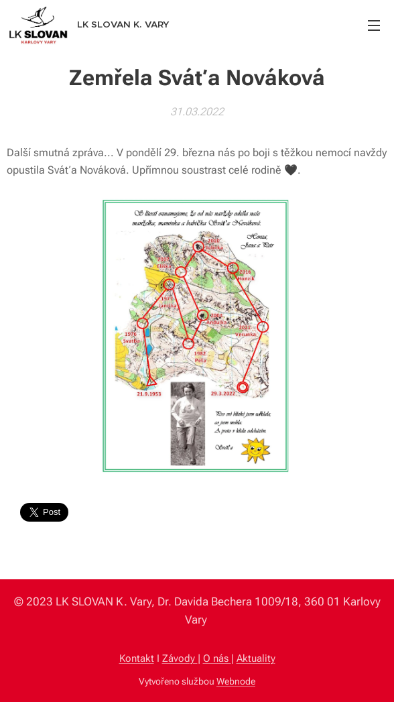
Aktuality (256, 658)
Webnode (235, 681)
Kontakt (136, 658)
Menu (374, 25)
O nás (217, 658)
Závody (180, 658)
